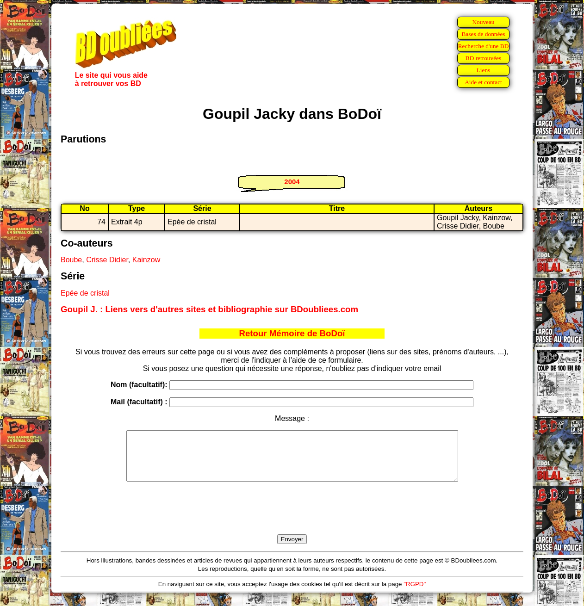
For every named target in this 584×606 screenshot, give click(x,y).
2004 (291, 182)
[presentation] (292, 519)
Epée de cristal (85, 293)
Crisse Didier (107, 260)
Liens (484, 70)
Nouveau (483, 22)
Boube (71, 260)
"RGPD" (415, 593)
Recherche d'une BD (483, 46)
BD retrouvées (483, 58)
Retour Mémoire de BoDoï (292, 333)
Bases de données (483, 34)
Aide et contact (483, 82)
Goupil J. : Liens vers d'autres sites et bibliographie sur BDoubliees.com (209, 309)
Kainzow (146, 260)
